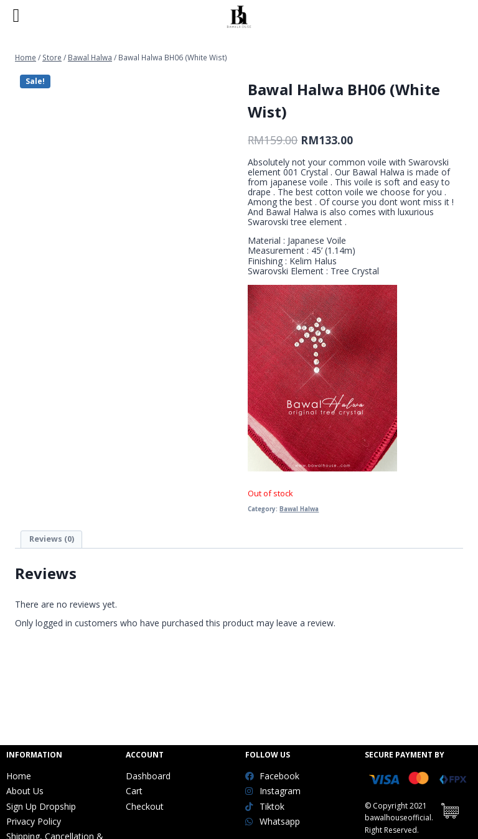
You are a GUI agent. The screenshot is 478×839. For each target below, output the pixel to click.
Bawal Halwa (299, 509)
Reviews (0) (51, 539)
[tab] (51, 540)
